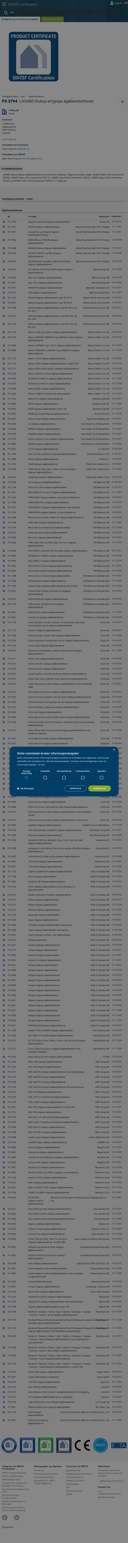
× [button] (114, 750)
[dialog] (64, 771)
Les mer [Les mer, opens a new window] (41, 764)
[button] (25, 788)
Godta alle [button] (99, 788)
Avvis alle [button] (75, 788)
